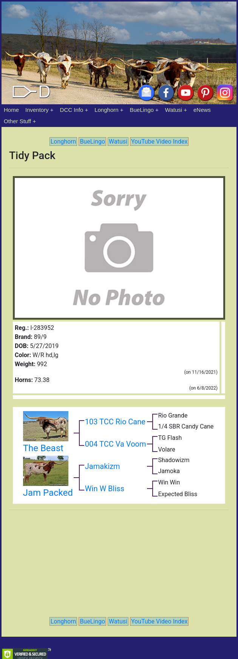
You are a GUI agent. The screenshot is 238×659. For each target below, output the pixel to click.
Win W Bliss (104, 488)
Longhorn (106, 110)
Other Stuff (17, 121)
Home (11, 110)
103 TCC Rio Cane (115, 421)
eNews (202, 110)
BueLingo (142, 110)
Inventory (37, 110)
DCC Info (71, 110)
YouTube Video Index (159, 141)
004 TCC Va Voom (115, 444)
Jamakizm (102, 466)
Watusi (173, 110)
